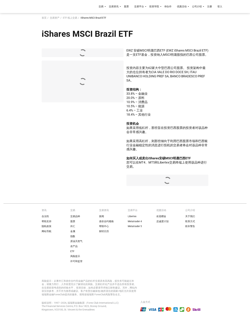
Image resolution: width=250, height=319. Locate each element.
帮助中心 (104, 226)
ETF (72, 251)
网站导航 (46, 231)
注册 (209, 6)
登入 (219, 6)
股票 (126, 6)
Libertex (132, 216)
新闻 (101, 216)
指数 (72, 236)
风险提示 (75, 256)
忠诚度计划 (162, 221)
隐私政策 (46, 226)
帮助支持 (46, 221)
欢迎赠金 (161, 216)
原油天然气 (76, 241)
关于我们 (190, 216)
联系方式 (190, 221)
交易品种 (75, 216)
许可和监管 (76, 261)
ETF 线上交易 (70, 17)
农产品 (74, 246)
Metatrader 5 (135, 226)
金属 (72, 231)
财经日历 (104, 231)
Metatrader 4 (135, 221)
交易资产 (55, 17)
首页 (44, 17)
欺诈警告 (190, 226)
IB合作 (168, 6)
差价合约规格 (106, 221)
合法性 (45, 216)
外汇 (72, 226)
